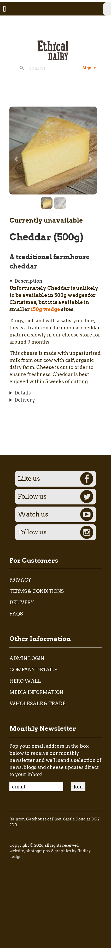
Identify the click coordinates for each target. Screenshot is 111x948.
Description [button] (28, 281)
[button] (53, 150)
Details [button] (22, 393)
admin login (26, 658)
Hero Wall (25, 681)
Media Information (36, 692)
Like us (55, 478)
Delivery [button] (24, 400)
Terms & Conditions (36, 591)
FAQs (16, 614)
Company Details (33, 669)
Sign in (90, 68)
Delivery (21, 602)
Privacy (20, 580)
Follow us (55, 496)
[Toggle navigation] (4, 8)
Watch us (55, 514)
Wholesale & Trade (37, 703)
